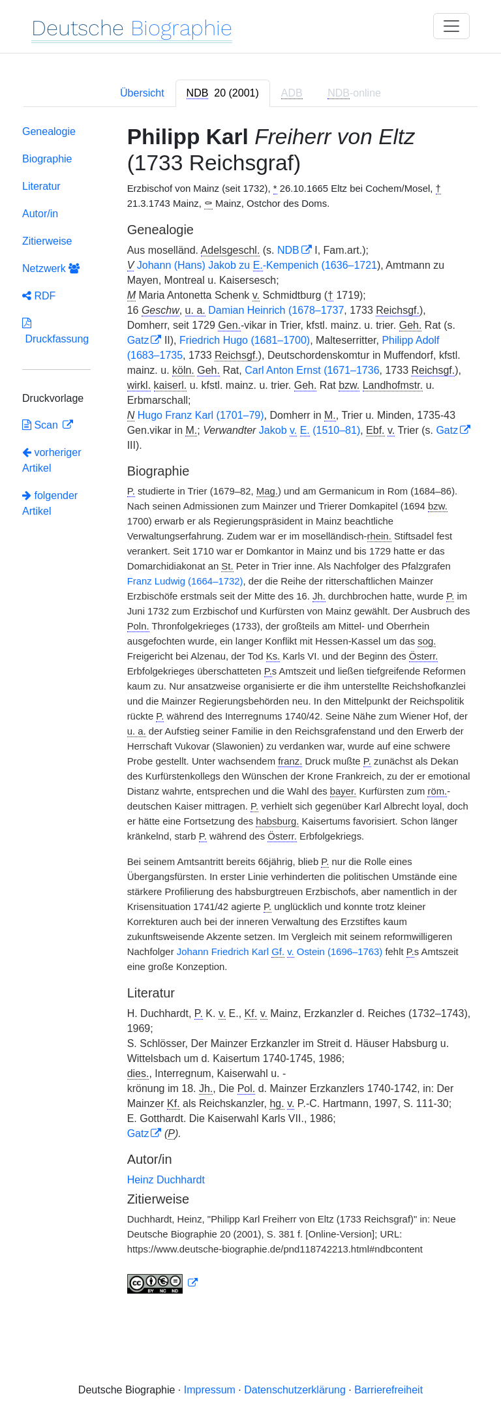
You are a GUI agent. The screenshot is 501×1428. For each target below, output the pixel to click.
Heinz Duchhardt (166, 1179)
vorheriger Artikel (51, 460)
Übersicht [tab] (142, 93)
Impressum (209, 1389)
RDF (38, 295)
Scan (41, 425)
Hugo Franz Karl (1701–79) (201, 415)
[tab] (222, 93)
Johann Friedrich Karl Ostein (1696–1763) (280, 952)
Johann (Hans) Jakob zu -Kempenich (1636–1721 (257, 265)
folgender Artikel (50, 503)
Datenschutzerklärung (295, 1389)
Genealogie (49, 131)
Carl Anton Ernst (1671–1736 (312, 370)
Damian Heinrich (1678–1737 (276, 310)
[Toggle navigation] (451, 26)
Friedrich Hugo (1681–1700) (244, 340)
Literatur (41, 186)
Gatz (138, 340)
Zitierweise (47, 241)
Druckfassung (55, 331)
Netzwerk (51, 268)
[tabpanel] (250, 712)
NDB (288, 250)
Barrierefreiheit (388, 1389)
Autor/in (40, 213)
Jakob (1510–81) (309, 430)
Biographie (47, 158)
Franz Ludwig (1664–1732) (185, 581)
